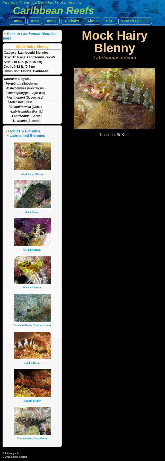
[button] (17, 21)
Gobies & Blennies (24, 131)
